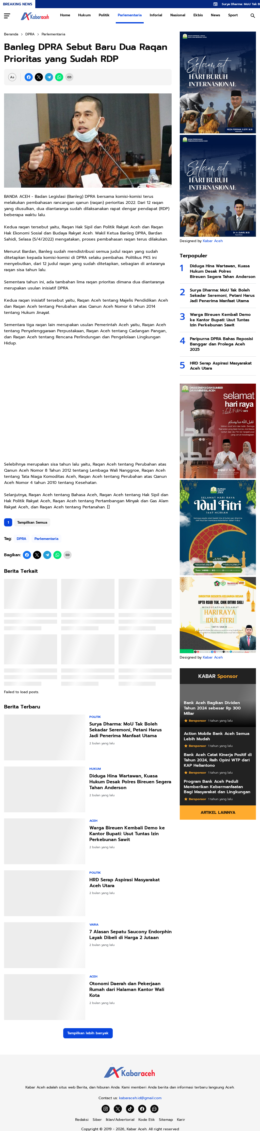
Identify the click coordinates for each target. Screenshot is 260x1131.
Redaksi (82, 1119)
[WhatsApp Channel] (154, 1109)
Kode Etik (146, 1119)
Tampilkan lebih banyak (88, 1033)
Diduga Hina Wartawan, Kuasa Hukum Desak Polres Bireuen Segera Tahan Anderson (130, 782)
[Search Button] (253, 16)
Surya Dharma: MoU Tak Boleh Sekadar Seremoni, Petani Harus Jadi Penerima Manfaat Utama (125, 730)
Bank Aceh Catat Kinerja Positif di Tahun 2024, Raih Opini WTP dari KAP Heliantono (218, 760)
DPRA (21, 538)
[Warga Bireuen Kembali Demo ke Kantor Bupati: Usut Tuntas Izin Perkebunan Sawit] (44, 841)
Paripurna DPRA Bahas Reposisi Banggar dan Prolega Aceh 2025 (221, 344)
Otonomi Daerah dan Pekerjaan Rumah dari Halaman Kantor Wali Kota (126, 990)
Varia (94, 924)
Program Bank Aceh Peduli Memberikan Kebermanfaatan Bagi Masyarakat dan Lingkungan (217, 787)
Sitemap (166, 1119)
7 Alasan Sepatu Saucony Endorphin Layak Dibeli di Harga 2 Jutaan (130, 935)
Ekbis (198, 15)
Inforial (156, 15)
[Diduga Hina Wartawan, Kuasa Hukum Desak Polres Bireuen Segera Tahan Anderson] (44, 789)
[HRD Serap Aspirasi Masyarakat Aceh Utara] (44, 893)
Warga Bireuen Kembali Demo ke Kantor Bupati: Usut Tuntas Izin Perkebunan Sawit (127, 834)
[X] (39, 77)
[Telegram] (49, 77)
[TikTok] (130, 1109)
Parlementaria (130, 15)
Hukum (84, 15)
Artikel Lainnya (218, 812)
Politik (104, 15)
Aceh (93, 820)
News (215, 15)
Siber (97, 1119)
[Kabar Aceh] (130, 1079)
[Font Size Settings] (12, 77)
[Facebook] (29, 77)
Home (65, 15)
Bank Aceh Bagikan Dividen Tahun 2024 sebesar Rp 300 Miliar (212, 708)
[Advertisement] (88, 406)
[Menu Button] (7, 16)
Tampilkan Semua (32, 522)
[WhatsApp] (59, 77)
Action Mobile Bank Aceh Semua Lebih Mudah (216, 736)
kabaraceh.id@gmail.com (140, 1098)
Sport (233, 15)
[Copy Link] (69, 77)
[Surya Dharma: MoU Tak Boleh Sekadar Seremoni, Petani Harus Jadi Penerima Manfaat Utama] (44, 737)
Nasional (177, 15)
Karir (181, 1119)
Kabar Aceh (213, 241)
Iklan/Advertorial (120, 1119)
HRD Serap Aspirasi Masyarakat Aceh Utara (124, 883)
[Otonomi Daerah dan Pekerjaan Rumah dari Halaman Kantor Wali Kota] (44, 997)
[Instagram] (106, 1109)
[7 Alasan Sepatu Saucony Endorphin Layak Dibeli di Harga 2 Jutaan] (44, 945)
